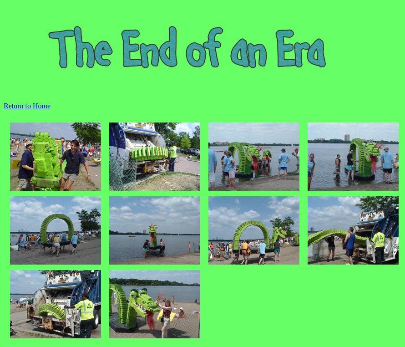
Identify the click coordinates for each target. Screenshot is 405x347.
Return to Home (27, 106)
